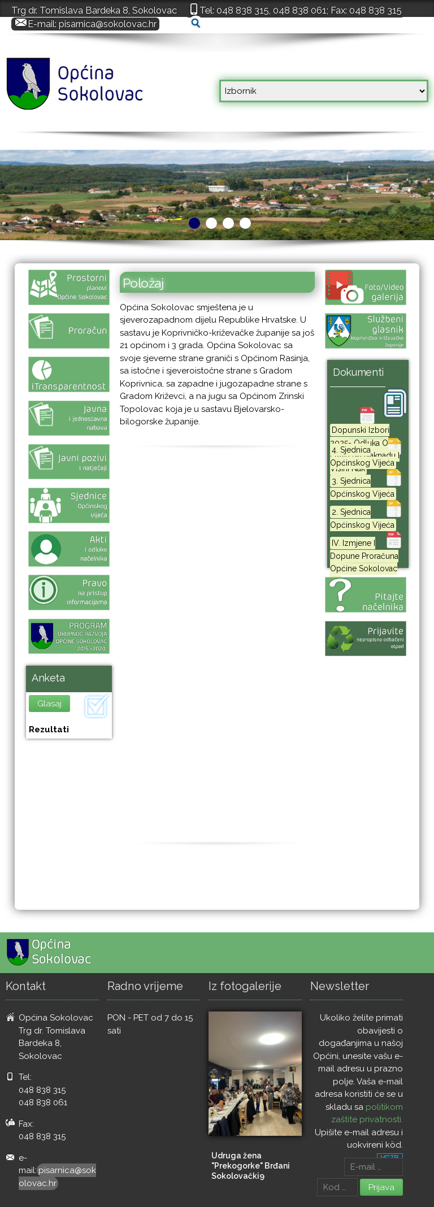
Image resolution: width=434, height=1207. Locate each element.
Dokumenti (358, 372)
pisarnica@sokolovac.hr (108, 23)
